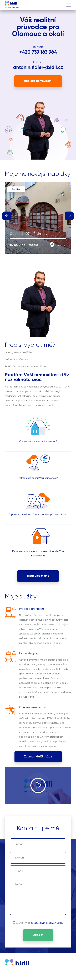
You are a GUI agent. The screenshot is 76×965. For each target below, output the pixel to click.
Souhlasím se (39, 923)
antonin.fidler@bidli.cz (38, 67)
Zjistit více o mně (38, 575)
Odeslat (38, 935)
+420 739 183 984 (38, 52)
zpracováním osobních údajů (47, 923)
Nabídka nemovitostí (38, 81)
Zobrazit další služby (38, 756)
